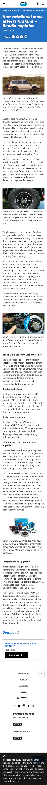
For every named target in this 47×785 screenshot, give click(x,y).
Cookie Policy (16, 781)
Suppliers (23, 680)
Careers (23, 692)
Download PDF (16, 655)
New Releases (23, 686)
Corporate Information (23, 674)
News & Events (15, 10)
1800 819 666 (23, 698)
